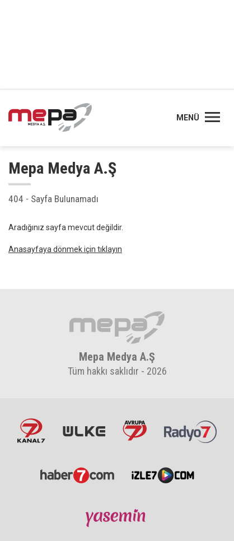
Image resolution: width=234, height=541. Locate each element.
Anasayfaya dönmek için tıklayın (65, 249)
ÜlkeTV (84, 430)
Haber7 (77, 474)
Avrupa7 (135, 430)
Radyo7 (190, 430)
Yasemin (117, 517)
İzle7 (163, 474)
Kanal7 (31, 430)
